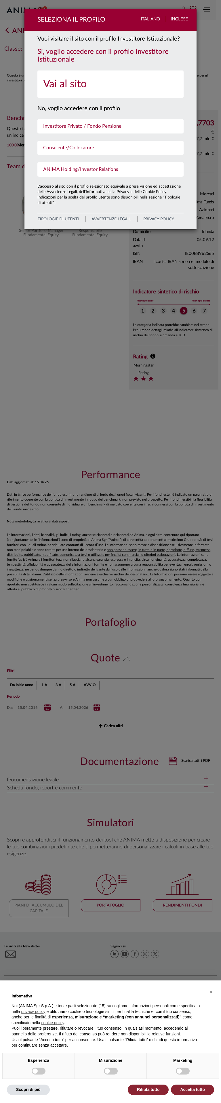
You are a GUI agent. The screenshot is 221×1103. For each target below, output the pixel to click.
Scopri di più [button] (28, 1089)
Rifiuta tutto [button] (148, 1089)
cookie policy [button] (52, 1022)
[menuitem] (110, 84)
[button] (211, 992)
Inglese (179, 19)
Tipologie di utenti (58, 219)
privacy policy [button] (33, 1011)
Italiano (150, 19)
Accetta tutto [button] (192, 1089)
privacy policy (158, 219)
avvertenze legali (111, 219)
